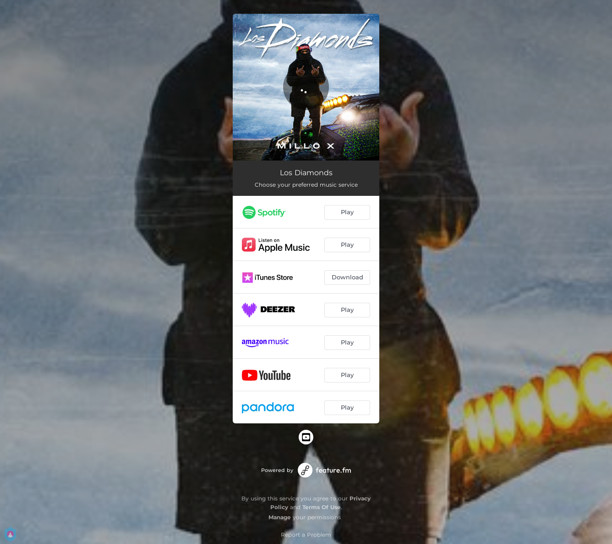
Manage (279, 517)
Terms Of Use (321, 507)
